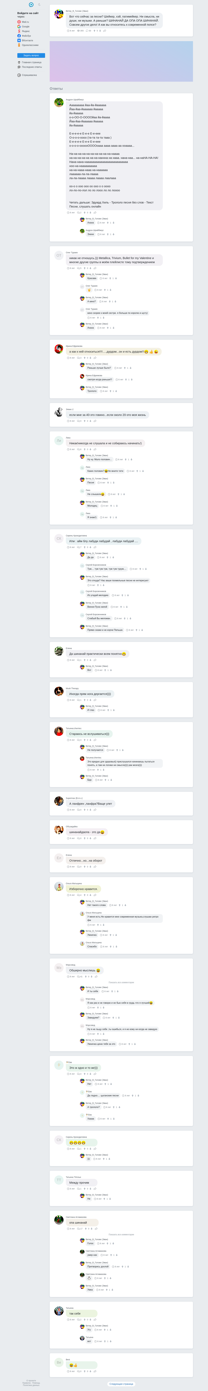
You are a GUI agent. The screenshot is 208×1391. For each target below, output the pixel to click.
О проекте (31, 1380)
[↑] (94, 31)
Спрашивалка (27, 75)
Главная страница (29, 62)
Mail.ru (23, 22)
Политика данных (31, 1385)
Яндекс (23, 31)
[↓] (99, 31)
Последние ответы (29, 67)
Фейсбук (24, 36)
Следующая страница (121, 1384)
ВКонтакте (25, 40)
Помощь (36, 1383)
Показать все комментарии (121, 982)
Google (23, 26)
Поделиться (104, 30)
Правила (26, 1383)
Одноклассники (27, 45)
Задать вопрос (31, 55)
